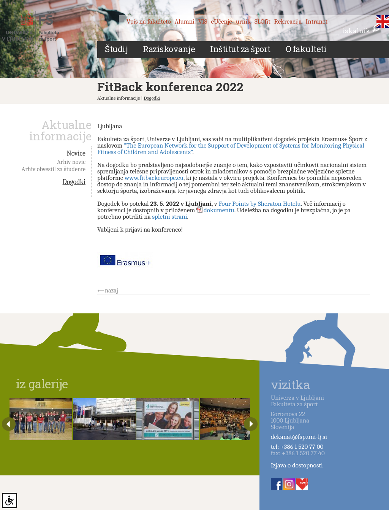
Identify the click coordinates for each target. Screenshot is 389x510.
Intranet (316, 21)
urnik (243, 21)
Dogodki (152, 98)
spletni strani (169, 216)
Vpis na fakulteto (149, 21)
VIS (202, 21)
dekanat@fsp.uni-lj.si (299, 436)
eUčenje (221, 21)
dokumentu (219, 210)
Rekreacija (288, 21)
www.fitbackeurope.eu (154, 177)
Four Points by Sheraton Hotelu (259, 203)
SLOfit (262, 21)
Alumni (184, 21)
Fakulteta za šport (39, 28)
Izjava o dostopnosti (297, 465)
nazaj (111, 290)
